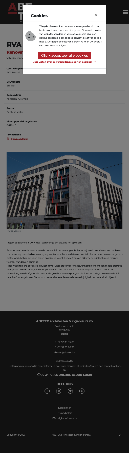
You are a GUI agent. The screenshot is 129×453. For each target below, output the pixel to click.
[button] (64, 62)
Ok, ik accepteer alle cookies (64, 56)
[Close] (96, 15)
